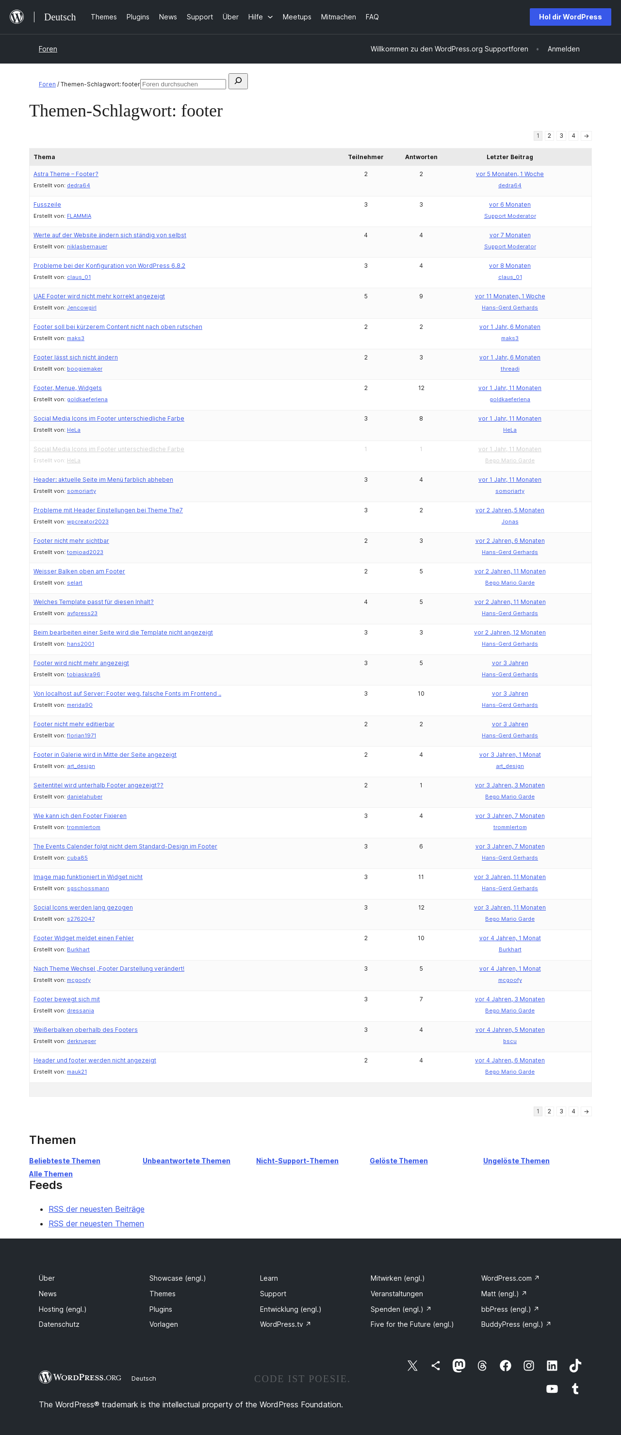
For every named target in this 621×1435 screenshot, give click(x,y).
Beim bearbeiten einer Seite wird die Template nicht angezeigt (123, 632)
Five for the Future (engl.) (412, 1324)
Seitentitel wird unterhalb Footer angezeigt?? (98, 785)
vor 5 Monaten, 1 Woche (510, 174)
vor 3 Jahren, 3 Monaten (510, 785)
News (48, 1293)
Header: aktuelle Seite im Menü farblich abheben (103, 479)
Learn (269, 1278)
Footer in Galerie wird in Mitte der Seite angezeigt (105, 754)
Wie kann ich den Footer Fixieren (80, 815)
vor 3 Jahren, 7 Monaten (510, 815)
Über (47, 1278)
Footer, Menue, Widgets (67, 387)
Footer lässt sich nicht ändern (75, 357)
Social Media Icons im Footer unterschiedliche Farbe (108, 418)
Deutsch (143, 1378)
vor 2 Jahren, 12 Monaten (510, 632)
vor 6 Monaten (510, 204)
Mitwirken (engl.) (398, 1278)
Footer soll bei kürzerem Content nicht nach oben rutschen (117, 326)
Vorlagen (163, 1324)
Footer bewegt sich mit (66, 999)
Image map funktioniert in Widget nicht (88, 877)
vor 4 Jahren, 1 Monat (510, 938)
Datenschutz (59, 1324)
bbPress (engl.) (510, 1309)
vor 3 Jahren (510, 663)
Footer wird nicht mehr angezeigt (81, 663)
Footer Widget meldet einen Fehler (83, 938)
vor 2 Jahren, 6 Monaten (510, 540)
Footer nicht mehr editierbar (73, 724)
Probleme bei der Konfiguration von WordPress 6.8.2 (109, 265)
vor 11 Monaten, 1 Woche (510, 296)
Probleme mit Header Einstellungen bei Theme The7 (108, 510)
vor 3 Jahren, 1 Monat (510, 754)
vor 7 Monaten (510, 235)
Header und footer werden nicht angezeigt (94, 1060)
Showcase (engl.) (177, 1278)
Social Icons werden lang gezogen (83, 907)
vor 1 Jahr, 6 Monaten (509, 326)
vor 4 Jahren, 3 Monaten (510, 999)
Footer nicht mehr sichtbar (71, 540)
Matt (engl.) (504, 1293)
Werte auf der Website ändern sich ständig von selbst (109, 235)
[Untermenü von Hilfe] (261, 16)
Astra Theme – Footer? (65, 174)
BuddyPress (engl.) (516, 1324)
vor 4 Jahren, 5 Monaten (510, 1029)
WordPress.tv (285, 1324)
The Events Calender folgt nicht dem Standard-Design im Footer (125, 846)
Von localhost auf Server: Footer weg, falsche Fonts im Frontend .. (127, 693)
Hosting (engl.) (63, 1309)
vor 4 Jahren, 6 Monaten (510, 1060)
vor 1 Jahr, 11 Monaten (509, 387)
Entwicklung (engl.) (291, 1309)
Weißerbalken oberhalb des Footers (85, 1029)
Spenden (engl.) (401, 1309)
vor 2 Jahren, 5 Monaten (509, 510)
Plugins (160, 1309)
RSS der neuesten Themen (96, 1223)
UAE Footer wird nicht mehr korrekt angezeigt (99, 296)
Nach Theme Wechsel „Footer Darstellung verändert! (108, 968)
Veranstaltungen (397, 1293)
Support (273, 1293)
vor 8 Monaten (510, 265)
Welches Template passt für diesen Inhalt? (93, 601)
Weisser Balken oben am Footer (79, 571)
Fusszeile (47, 204)
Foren (48, 49)
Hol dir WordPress (570, 17)
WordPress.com (510, 1278)
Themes (162, 1293)
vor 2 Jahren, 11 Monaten (510, 571)
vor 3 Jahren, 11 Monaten (510, 877)
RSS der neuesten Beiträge (97, 1209)
